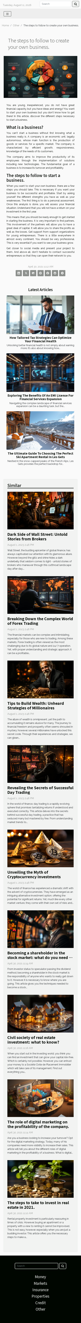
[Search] (55, 4)
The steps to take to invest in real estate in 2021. (38, 1205)
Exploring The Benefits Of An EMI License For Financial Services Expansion (40, 397)
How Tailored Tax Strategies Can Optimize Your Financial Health (40, 339)
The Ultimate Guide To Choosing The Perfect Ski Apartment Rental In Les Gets (40, 455)
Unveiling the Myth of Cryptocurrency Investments (34, 874)
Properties (40, 1296)
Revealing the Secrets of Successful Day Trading (40, 790)
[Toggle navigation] (7, 13)
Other (16, 25)
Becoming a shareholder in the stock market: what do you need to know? (40, 957)
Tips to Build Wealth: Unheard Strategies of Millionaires (35, 705)
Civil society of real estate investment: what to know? (33, 1040)
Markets (40, 1283)
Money (40, 1276)
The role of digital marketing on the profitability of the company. (38, 1124)
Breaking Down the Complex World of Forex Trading (40, 621)
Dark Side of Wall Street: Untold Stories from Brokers (37, 536)
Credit (40, 1302)
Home (5, 25)
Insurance (40, 1289)
